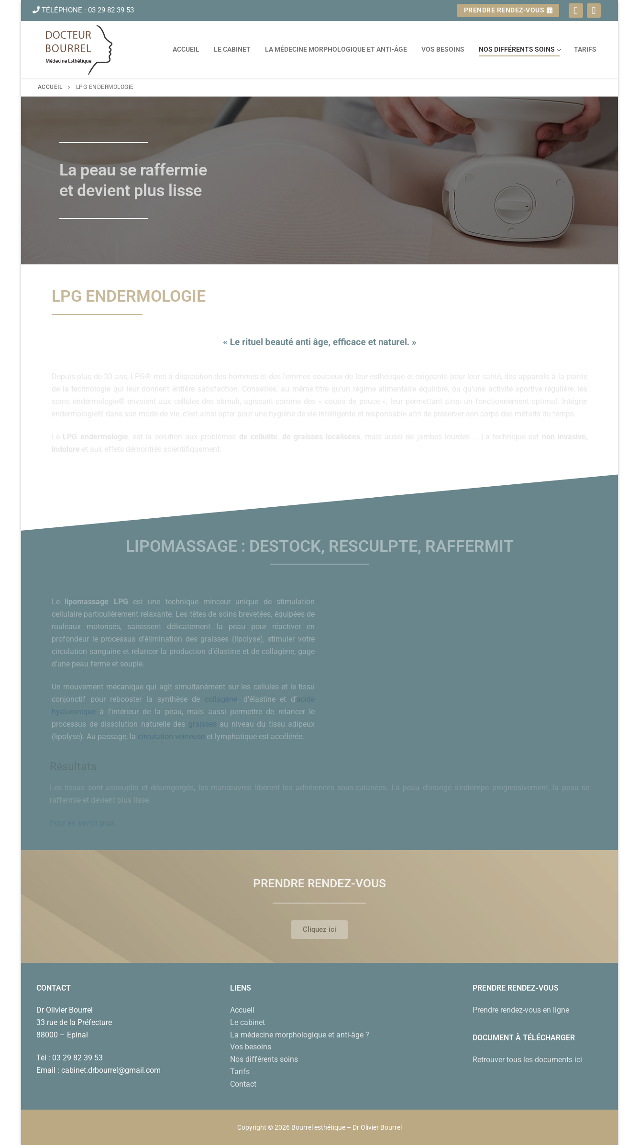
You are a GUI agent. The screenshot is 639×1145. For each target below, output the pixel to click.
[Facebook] (576, 10)
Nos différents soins (264, 1059)
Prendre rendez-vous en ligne (521, 1009)
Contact (243, 1084)
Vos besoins (250, 1046)
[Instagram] (594, 10)
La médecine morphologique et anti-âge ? (299, 1034)
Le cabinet (247, 1022)
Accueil (50, 87)
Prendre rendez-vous (508, 10)
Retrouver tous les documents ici (527, 1059)
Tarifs (240, 1071)
